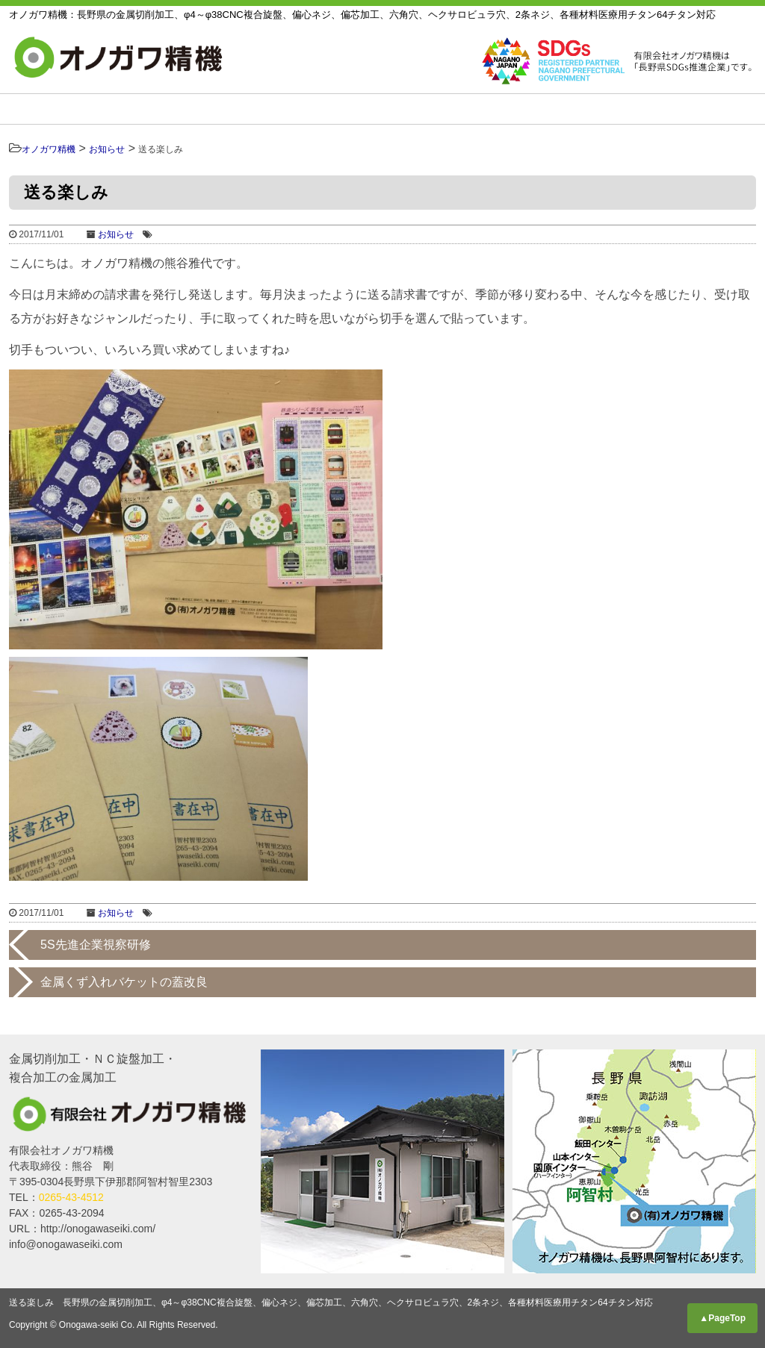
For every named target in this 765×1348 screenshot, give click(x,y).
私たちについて (497, 109)
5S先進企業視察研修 (95, 944)
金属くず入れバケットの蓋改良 (124, 982)
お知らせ (712, 109)
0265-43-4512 (71, 1197)
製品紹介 (262, 109)
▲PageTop (722, 1318)
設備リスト (373, 109)
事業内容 (164, 109)
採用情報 (614, 109)
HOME (66, 109)
